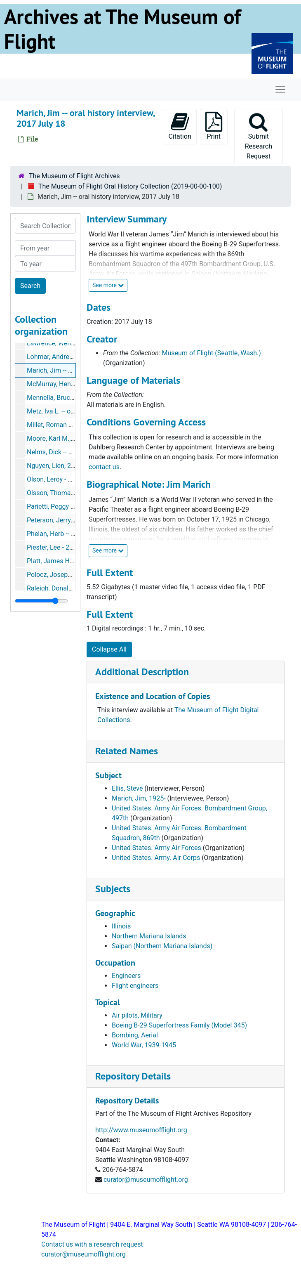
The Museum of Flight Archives (74, 176)
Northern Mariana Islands (149, 936)
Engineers (126, 976)
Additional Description (142, 671)
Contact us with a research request (92, 1244)
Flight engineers (135, 986)
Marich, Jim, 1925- (139, 798)
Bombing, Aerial (135, 1035)
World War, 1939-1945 (144, 1045)
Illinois (121, 926)
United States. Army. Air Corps (156, 858)
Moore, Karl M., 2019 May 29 (68, 438)
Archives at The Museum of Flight (122, 29)
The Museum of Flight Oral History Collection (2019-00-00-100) (130, 186)
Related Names (126, 750)
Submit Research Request (258, 136)
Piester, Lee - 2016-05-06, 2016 (72, 547)
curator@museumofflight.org (145, 1179)
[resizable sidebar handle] (41, 601)
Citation (179, 126)
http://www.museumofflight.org (141, 1130)
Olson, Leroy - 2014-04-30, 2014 (73, 479)
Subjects (112, 888)
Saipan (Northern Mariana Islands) (162, 946)
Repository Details (133, 1076)
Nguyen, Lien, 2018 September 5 (74, 466)
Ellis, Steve (127, 788)
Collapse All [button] (109, 649)
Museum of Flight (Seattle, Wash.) (211, 353)
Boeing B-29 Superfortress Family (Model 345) (179, 1025)
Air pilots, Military (137, 1015)
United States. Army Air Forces (156, 848)
